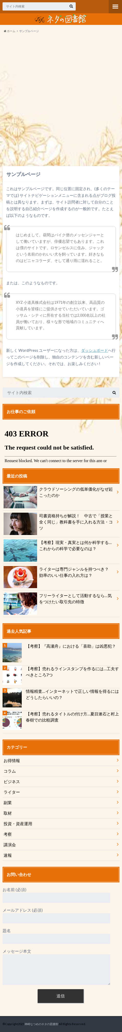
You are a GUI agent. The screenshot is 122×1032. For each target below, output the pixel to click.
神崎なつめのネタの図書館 (41, 1024)
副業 (8, 802)
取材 (8, 813)
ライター (12, 792)
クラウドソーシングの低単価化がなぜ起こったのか (58, 493)
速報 (8, 855)
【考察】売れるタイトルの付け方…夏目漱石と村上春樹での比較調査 (72, 716)
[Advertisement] (61, 101)
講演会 (10, 844)
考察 (8, 834)
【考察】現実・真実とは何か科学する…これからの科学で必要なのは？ (58, 546)
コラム (10, 770)
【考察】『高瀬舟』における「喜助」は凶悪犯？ (71, 646)
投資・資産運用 (18, 823)
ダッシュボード (94, 350)
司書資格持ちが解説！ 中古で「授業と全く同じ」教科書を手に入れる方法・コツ (58, 523)
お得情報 (12, 760)
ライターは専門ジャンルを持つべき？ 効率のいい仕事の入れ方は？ (58, 573)
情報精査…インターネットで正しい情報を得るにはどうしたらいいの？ (72, 694)
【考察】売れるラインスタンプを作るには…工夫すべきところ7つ (72, 671)
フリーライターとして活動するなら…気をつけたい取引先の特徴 (58, 599)
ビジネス (12, 781)
